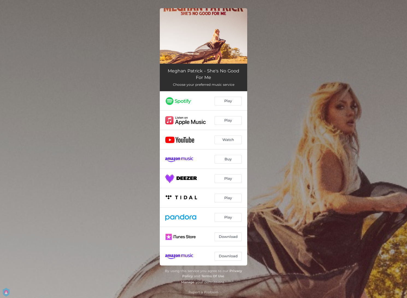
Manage (187, 282)
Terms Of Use (212, 276)
